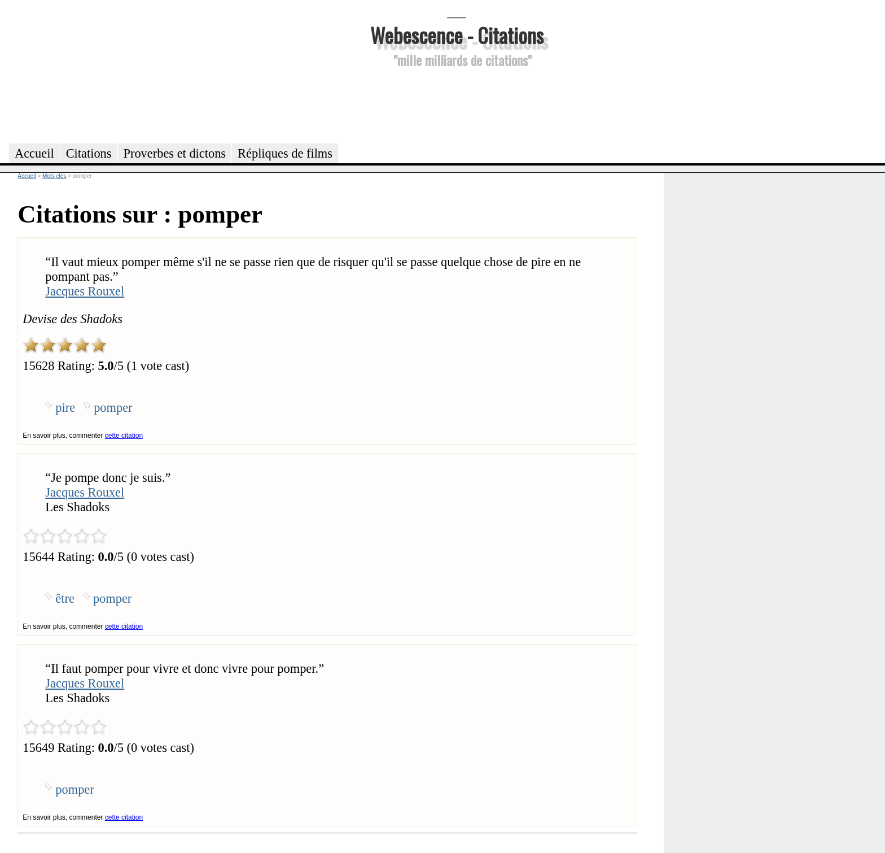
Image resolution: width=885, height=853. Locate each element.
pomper (113, 408)
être (65, 598)
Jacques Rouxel (84, 291)
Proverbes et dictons (175, 153)
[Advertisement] (456, 104)
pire (65, 408)
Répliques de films (285, 153)
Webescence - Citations (457, 35)
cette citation (124, 435)
